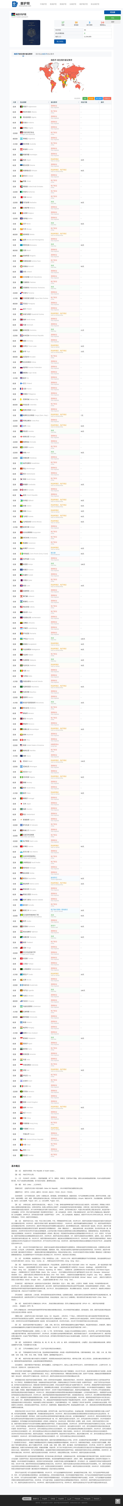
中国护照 (43, 4)
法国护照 (73, 4)
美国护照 (53, 4)
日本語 (53, 1499)
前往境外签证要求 (23, 54)
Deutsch (96, 1499)
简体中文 (27, 1499)
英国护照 (63, 4)
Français (77, 1499)
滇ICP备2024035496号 (61, 1502)
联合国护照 (95, 4)
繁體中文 (36, 1499)
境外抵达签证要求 (45, 54)
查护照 (38, 1502)
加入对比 (60, 41)
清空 (112, 22)
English (44, 1499)
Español (61, 1499)
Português (87, 1499)
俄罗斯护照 (83, 4)
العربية (69, 1499)
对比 (112, 18)
